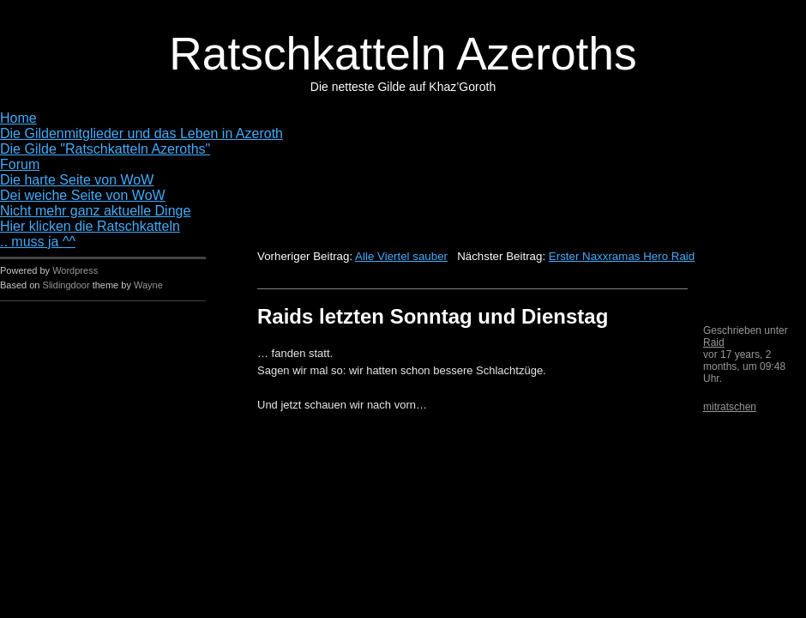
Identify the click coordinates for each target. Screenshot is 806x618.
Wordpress (75, 270)
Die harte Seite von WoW (76, 180)
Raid (714, 342)
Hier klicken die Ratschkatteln (90, 226)
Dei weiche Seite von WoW (82, 195)
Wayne (148, 285)
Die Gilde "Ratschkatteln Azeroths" (105, 149)
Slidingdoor (66, 285)
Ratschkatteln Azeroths (402, 53)
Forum (19, 164)
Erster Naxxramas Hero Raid (622, 256)
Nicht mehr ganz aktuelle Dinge (95, 210)
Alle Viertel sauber (401, 256)
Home (18, 118)
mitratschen (729, 407)
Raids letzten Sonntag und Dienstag (432, 316)
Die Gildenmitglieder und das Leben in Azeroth (141, 133)
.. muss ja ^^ (37, 241)
